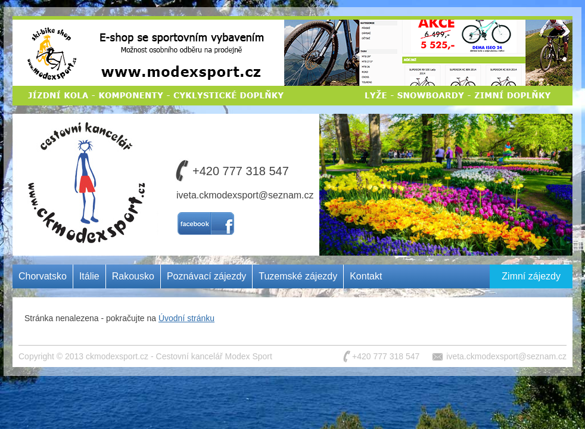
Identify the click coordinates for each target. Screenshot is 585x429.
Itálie (89, 276)
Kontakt (366, 276)
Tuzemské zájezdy (298, 276)
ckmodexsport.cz (117, 356)
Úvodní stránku (186, 318)
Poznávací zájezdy (206, 276)
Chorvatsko (42, 276)
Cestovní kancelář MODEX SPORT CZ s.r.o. (83, 157)
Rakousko (133, 276)
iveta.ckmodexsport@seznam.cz (245, 195)
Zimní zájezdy (531, 276)
